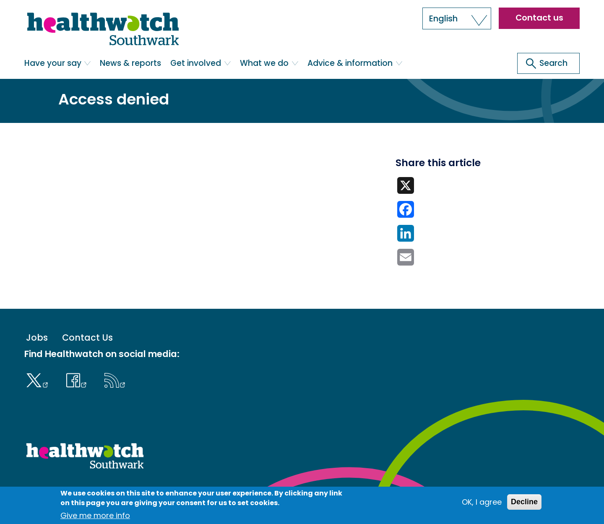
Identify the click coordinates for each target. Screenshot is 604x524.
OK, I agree (482, 502)
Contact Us (87, 337)
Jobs (37, 337)
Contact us (539, 17)
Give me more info (95, 515)
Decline (524, 502)
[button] (456, 18)
